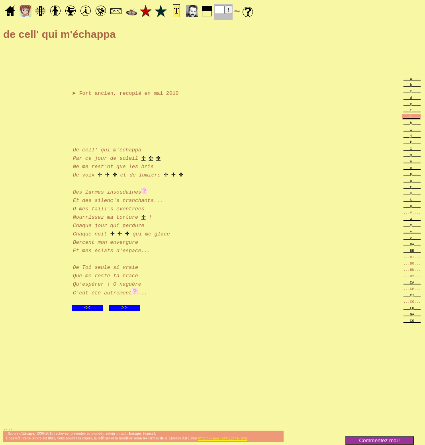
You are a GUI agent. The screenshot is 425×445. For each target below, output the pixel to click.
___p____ (412, 173)
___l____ (412, 148)
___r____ (412, 186)
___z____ (412, 237)
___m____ (412, 154)
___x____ (412, 224)
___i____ (412, 129)
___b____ (412, 84)
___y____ (412, 231)
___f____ (412, 110)
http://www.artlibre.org (222, 438)
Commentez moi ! (379, 440)
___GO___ (412, 320)
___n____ (412, 161)
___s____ (412, 193)
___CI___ (412, 295)
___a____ (412, 78)
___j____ (412, 135)
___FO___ (412, 307)
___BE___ (412, 250)
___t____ (412, 199)
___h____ (412, 122)
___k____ (412, 142)
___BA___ (412, 244)
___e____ (412, 103)
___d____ (412, 97)
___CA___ (412, 282)
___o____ (412, 167)
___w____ (412, 218)
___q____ (412, 180)
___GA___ (412, 314)
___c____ (412, 91)
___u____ (412, 205)
